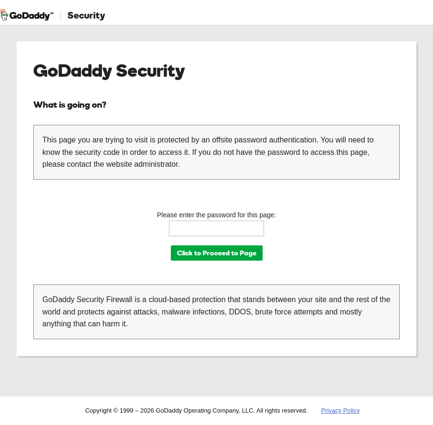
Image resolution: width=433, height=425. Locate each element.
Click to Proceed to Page (216, 252)
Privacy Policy (340, 410)
